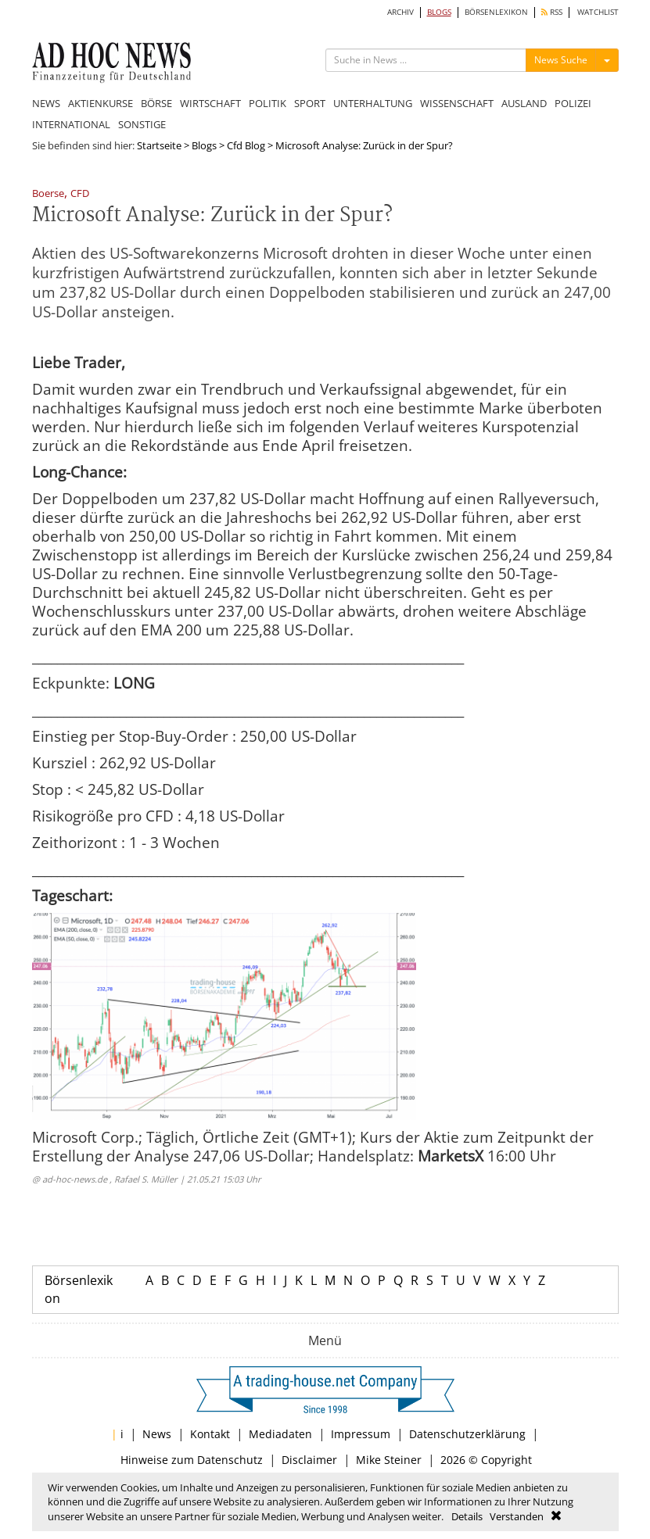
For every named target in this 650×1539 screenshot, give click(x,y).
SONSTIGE (142, 124)
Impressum (360, 1433)
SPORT (309, 103)
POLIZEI (573, 103)
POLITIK (267, 103)
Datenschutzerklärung (467, 1433)
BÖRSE (156, 103)
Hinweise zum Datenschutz (191, 1459)
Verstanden (517, 1516)
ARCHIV (400, 12)
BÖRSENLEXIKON (496, 12)
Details (467, 1516)
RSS (551, 12)
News (156, 1433)
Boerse (48, 194)
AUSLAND (524, 103)
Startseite (159, 145)
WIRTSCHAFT (210, 103)
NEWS (46, 103)
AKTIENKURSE (100, 103)
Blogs (204, 145)
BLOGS (439, 12)
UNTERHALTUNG (372, 103)
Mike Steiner (389, 1459)
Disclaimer (309, 1459)
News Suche (560, 59)
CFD (79, 194)
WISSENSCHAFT (457, 103)
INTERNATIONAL (71, 124)
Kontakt (210, 1433)
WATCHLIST (598, 12)
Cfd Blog (246, 145)
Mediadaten (280, 1433)
